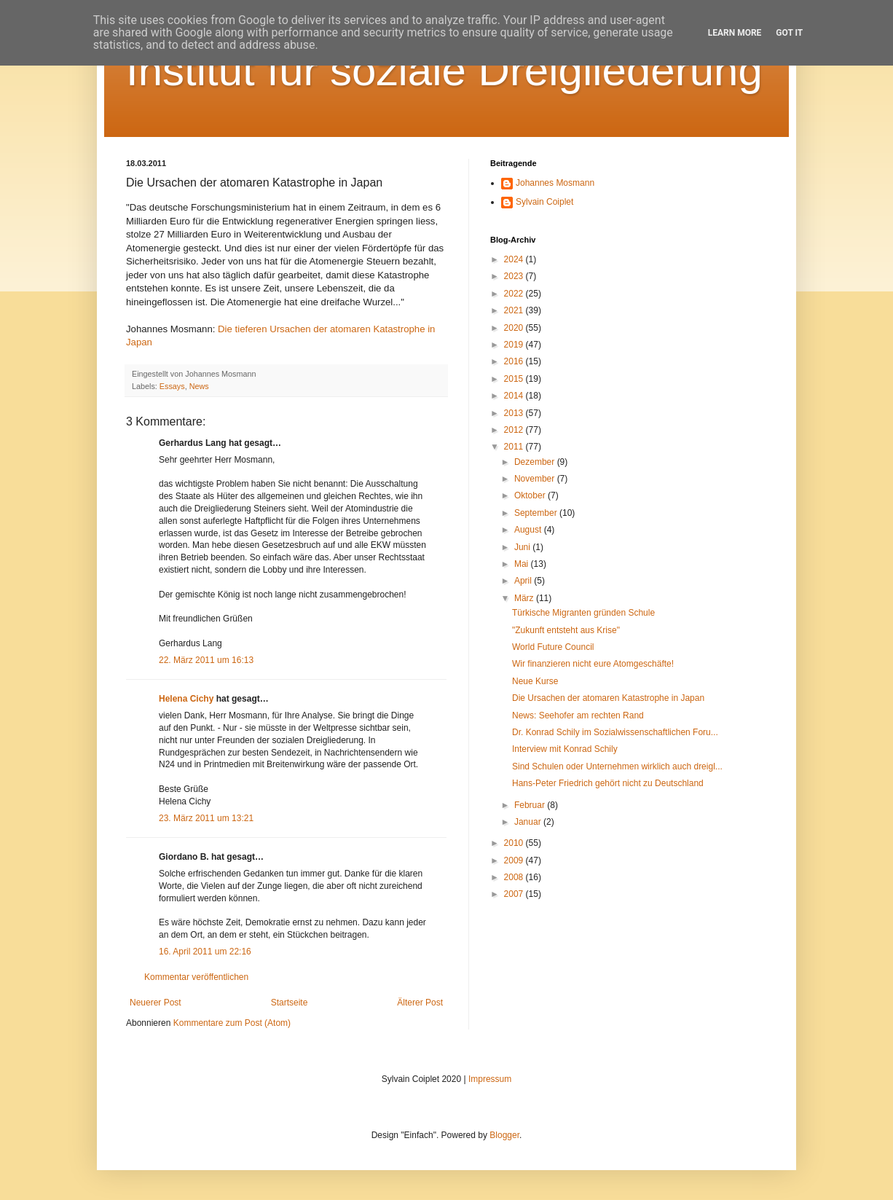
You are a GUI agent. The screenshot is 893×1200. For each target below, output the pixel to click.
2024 (515, 259)
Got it (789, 33)
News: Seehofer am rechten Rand (578, 715)
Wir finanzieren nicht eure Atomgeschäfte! (593, 664)
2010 (515, 843)
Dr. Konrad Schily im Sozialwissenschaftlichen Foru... (615, 732)
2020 (515, 328)
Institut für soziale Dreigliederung (444, 70)
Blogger (504, 1135)
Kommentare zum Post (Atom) (232, 1023)
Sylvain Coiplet (544, 202)
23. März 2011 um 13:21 (206, 818)
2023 (515, 276)
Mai (522, 564)
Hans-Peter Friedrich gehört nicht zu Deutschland (608, 783)
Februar (530, 805)
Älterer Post (420, 1002)
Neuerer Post (155, 1002)
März (525, 598)
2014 (515, 396)
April (524, 581)
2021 (515, 310)
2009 (515, 860)
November (535, 479)
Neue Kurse (535, 681)
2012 (515, 430)
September (536, 513)
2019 (515, 345)
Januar (528, 822)
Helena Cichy (186, 699)
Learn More (735, 33)
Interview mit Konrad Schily (565, 749)
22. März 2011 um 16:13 (206, 660)
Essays (172, 386)
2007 (515, 894)
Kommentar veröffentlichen (196, 977)
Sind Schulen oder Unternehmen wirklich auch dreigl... (617, 766)
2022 (515, 294)
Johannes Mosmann (555, 183)
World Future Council (553, 647)
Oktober (531, 495)
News (199, 386)
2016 (515, 361)
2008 (515, 877)
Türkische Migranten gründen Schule (583, 613)
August (529, 530)
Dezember (535, 462)
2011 (515, 447)
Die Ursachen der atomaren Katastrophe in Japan (608, 698)
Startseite (289, 1002)
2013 (515, 413)
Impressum (489, 1079)
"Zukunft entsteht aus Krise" (566, 630)
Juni (523, 547)
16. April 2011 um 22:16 (205, 951)
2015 (515, 379)
